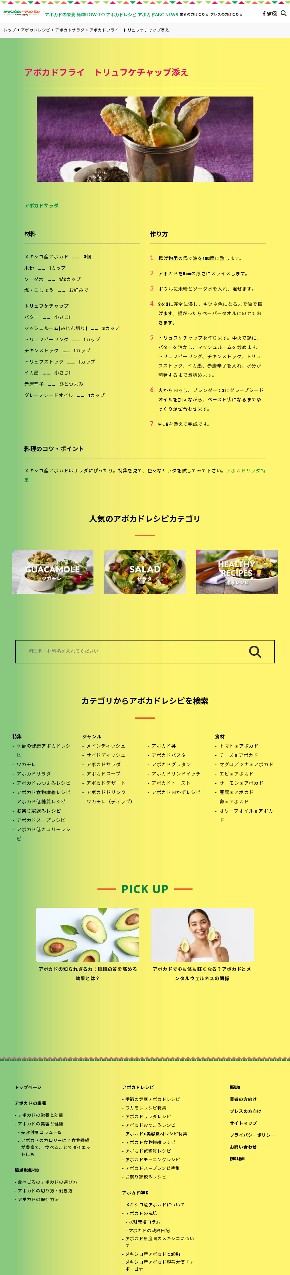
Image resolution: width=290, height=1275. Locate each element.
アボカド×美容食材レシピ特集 (156, 1134)
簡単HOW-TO (27, 1171)
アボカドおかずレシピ (176, 792)
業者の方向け (243, 1100)
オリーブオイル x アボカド (246, 816)
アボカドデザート (106, 783)
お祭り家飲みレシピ (39, 811)
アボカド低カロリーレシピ (44, 835)
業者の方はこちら (194, 14)
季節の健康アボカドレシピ (44, 751)
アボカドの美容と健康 (41, 1124)
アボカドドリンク (106, 792)
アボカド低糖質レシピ (41, 802)
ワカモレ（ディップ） (110, 802)
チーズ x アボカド (238, 755)
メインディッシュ (106, 746)
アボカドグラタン (171, 765)
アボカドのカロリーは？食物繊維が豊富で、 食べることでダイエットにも (55, 1148)
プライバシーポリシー (253, 1135)
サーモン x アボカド (241, 783)
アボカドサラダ (41, 206)
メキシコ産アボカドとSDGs (153, 1254)
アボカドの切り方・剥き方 (45, 1191)
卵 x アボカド (234, 802)
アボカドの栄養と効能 (41, 1115)
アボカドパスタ (169, 755)
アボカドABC (135, 1193)
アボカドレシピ (138, 1088)
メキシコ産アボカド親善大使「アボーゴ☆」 (159, 1266)
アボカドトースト (171, 783)
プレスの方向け (246, 1111)
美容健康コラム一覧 (41, 1133)
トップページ (28, 1088)
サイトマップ (243, 1123)
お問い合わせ (243, 1147)
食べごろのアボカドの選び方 (47, 1182)
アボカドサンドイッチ (176, 774)
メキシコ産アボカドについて (155, 1205)
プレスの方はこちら (226, 14)
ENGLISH (237, 1159)
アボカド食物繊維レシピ (44, 792)
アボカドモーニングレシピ (152, 1160)
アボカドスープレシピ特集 (152, 1169)
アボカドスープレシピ (41, 820)
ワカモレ (26, 765)
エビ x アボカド (236, 774)
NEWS (235, 1088)
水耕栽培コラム (145, 1222)
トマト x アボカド (239, 746)
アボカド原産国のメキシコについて (159, 1242)
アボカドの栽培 (141, 1214)
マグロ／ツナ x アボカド (246, 765)
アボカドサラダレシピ (148, 1117)
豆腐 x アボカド (236, 792)
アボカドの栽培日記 (149, 1231)
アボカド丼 (164, 746)
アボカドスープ (103, 774)
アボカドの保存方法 (38, 1200)
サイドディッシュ (106, 755)
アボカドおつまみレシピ (44, 783)
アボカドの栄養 (31, 1104)
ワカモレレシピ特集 (146, 1108)
